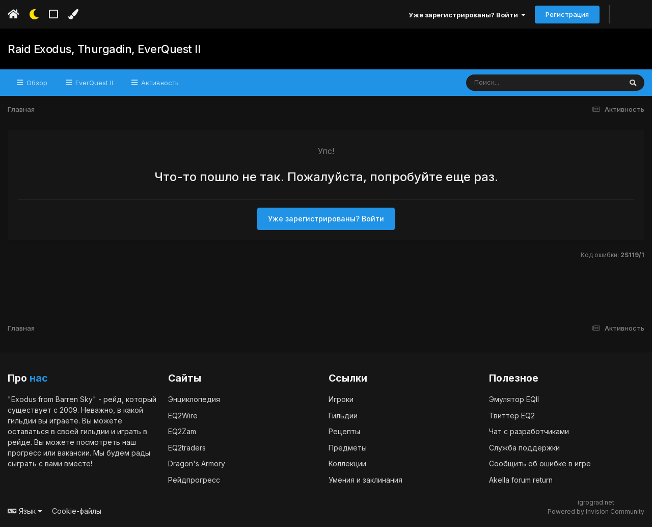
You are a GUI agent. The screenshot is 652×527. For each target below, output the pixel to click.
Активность (159, 83)
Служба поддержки (524, 447)
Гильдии (343, 415)
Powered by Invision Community (596, 511)
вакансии (74, 452)
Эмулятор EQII (514, 399)
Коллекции (347, 463)
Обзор (35, 83)
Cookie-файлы (76, 511)
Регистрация (567, 14)
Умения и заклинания (365, 479)
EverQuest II (93, 83)
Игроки (341, 399)
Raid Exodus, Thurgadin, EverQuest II (104, 49)
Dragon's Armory (196, 463)
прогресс (24, 452)
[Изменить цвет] (73, 14)
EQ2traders (187, 447)
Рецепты (344, 431)
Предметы (348, 447)
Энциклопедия (194, 399)
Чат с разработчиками (529, 431)
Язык (25, 511)
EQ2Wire (183, 415)
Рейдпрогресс (194, 479)
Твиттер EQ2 (512, 415)
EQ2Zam (182, 431)
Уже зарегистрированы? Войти (467, 15)
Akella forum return (521, 479)
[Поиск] (524, 82)
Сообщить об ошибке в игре (540, 463)
